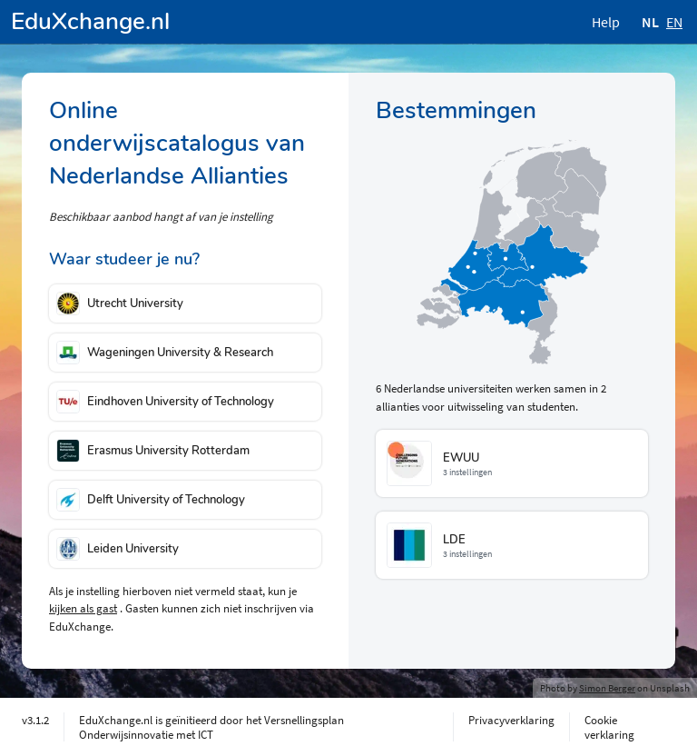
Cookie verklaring (609, 726)
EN (674, 22)
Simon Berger (607, 687)
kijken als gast (83, 608)
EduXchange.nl (90, 21)
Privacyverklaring (511, 719)
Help (606, 22)
